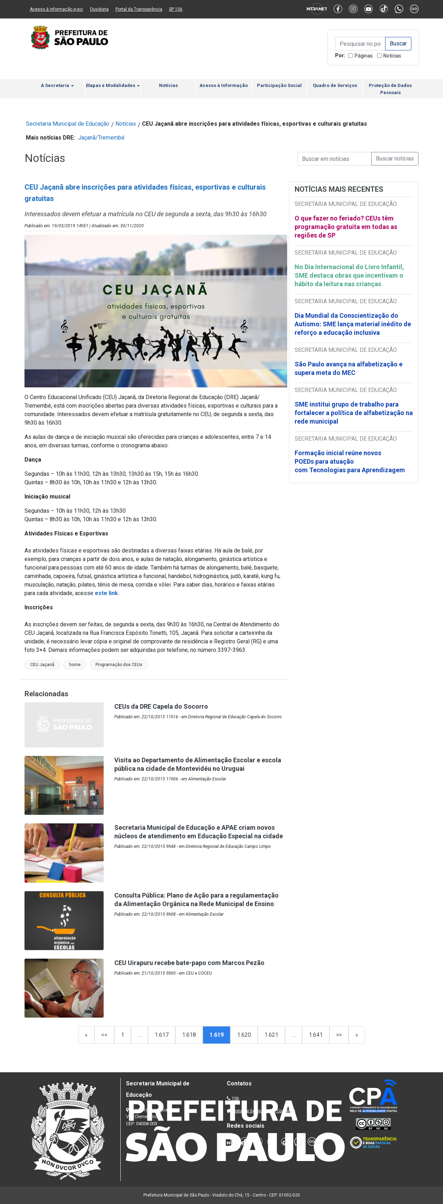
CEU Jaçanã (42, 664)
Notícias (392, 56)
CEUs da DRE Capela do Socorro (161, 706)
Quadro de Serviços (335, 85)
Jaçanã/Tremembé (101, 137)
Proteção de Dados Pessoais (390, 89)
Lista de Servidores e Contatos (264, 1110)
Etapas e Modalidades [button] (113, 85)
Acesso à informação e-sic (56, 9)
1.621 (271, 1034)
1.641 (316, 1034)
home (75, 664)
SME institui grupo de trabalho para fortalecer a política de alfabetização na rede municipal (354, 413)
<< (104, 1034)
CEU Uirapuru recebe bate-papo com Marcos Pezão (189, 962)
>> (339, 1034)
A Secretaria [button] (57, 85)
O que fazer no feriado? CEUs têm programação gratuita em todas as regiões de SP (346, 226)
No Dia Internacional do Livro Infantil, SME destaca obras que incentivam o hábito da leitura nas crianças (349, 275)
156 (235, 1098)
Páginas (364, 56)
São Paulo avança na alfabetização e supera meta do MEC (349, 368)
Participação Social (279, 85)
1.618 (189, 1034)
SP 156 (175, 9)
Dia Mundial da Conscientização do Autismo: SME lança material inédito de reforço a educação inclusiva (353, 324)
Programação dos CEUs (118, 664)
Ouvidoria (99, 9)
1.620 (244, 1034)
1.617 (162, 1034)
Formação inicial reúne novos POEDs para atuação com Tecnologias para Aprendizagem (350, 461)
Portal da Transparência (138, 9)
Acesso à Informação (223, 85)
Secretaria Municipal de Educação (67, 123)
